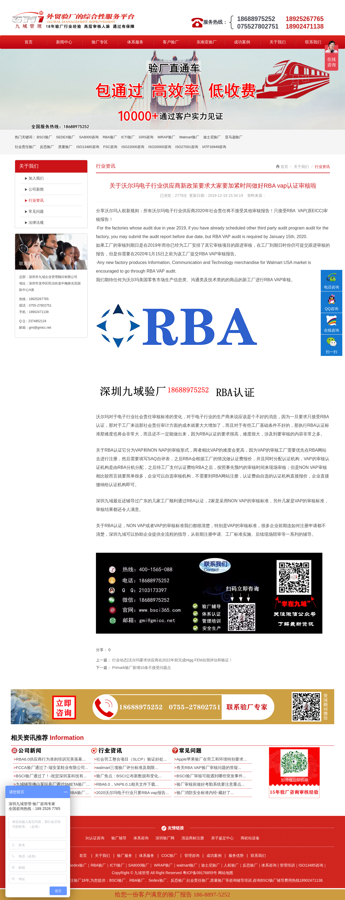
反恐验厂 (47, 147)
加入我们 (34, 178)
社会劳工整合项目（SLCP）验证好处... (131, 759)
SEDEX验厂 (65, 137)
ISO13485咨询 (87, 147)
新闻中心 (64, 42)
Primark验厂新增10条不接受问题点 (141, 667)
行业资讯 (34, 200)
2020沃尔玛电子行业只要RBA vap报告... (132, 792)
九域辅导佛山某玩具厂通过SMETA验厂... (52, 784)
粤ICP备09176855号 (200, 873)
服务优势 (236, 855)
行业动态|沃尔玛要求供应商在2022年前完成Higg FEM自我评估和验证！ (172, 660)
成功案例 (242, 42)
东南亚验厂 (206, 42)
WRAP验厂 (166, 137)
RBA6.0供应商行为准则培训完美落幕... (51, 759)
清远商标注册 (192, 838)
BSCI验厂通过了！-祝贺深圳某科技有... (51, 776)
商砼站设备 (250, 838)
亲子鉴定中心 (222, 838)
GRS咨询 (146, 137)
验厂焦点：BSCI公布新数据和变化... (129, 776)
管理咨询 (191, 855)
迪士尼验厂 (212, 137)
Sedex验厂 (78, 865)
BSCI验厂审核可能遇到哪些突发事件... (211, 776)
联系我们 (313, 42)
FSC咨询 (110, 147)
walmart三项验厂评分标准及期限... (127, 767)
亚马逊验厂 (234, 137)
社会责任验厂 (25, 147)
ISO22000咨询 (132, 147)
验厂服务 (124, 855)
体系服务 (135, 42)
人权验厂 (231, 865)
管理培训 (287, 865)
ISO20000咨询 (159, 147)
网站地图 (225, 873)
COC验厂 (169, 855)
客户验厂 (171, 42)
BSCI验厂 (44, 137)
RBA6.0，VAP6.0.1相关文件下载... (127, 784)
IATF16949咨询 (214, 147)
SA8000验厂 (138, 865)
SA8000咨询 (88, 137)
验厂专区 (100, 42)
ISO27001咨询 (186, 147)
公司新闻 (34, 189)
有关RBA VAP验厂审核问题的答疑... (209, 767)
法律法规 (34, 222)
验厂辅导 (118, 838)
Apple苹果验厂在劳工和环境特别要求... (212, 759)
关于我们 (278, 42)
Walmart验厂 (189, 137)
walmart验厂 (187, 865)
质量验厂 (65, 147)
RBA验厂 (110, 137)
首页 (29, 42)
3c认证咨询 (95, 838)
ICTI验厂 (128, 137)
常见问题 (34, 211)
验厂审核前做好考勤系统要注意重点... (211, 784)
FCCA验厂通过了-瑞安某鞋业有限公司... (52, 767)
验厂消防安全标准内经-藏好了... (205, 792)
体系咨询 (141, 838)
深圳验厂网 (165, 838)
